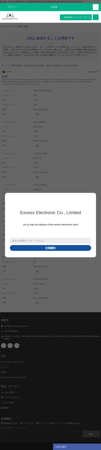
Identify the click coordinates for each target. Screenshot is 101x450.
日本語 (54, 7)
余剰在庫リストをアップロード (77, 17)
